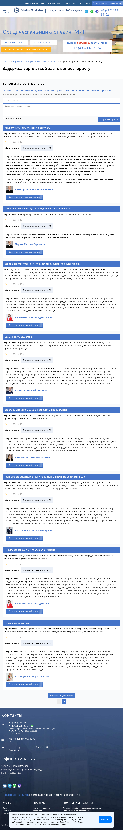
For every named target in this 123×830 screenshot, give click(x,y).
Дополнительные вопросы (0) (37, 148)
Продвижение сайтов (16, 794)
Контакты (77, 3)
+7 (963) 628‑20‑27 (21, 725)
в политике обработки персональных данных (46, 824)
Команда (66, 3)
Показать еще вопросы (61, 695)
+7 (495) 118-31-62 (87, 48)
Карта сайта (8, 813)
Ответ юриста (12, 148)
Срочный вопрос (14, 118)
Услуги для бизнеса (43, 42)
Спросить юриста (109, 119)
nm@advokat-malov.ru (22, 738)
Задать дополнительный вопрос (24, 197)
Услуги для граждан (14, 42)
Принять (105, 819)
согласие (44, 819)
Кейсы (87, 3)
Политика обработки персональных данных (82, 808)
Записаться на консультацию (107, 3)
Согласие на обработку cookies (76, 811)
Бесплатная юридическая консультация (42, 3)
